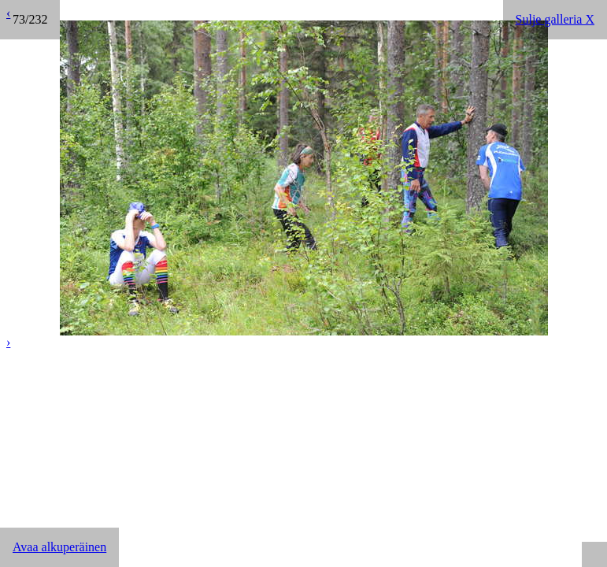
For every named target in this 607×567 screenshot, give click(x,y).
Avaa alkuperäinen (59, 547)
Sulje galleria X (555, 19)
